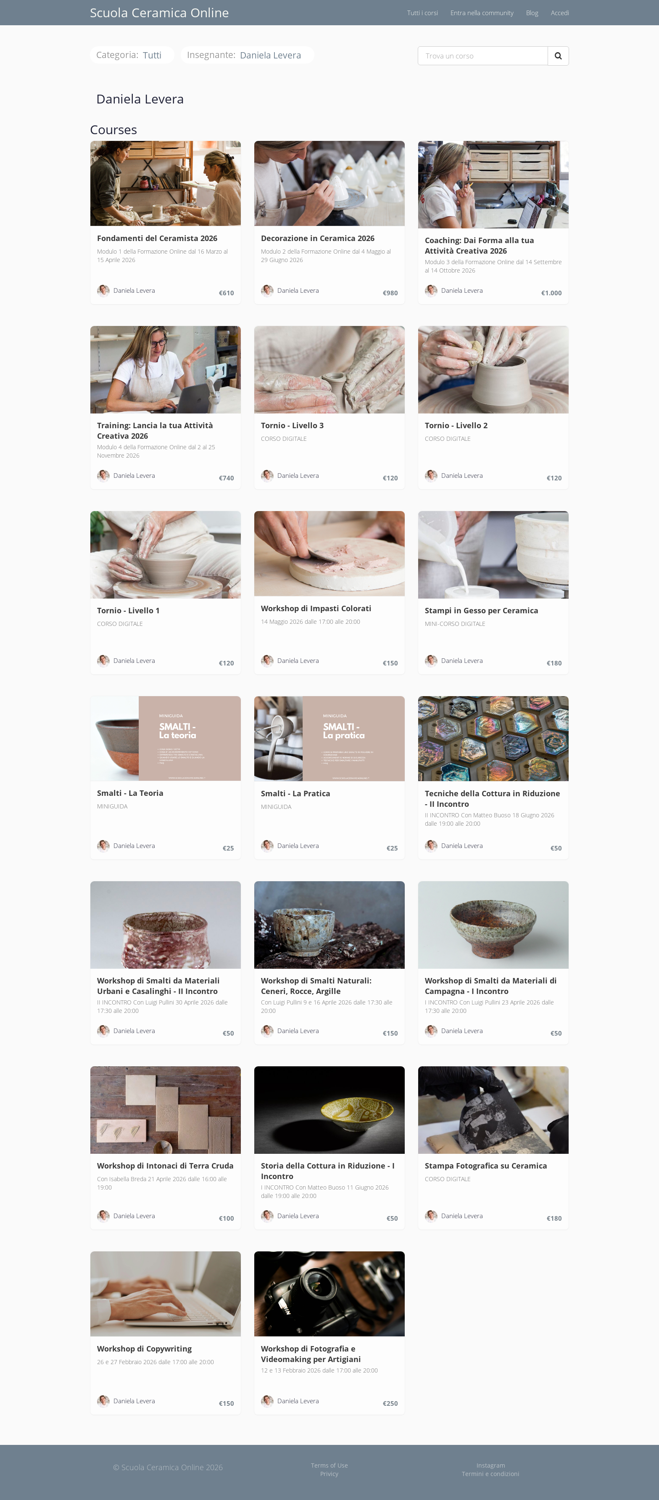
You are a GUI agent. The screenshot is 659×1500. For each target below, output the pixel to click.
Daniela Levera (271, 55)
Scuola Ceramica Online (159, 12)
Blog (532, 12)
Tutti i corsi (422, 12)
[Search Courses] (558, 56)
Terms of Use (329, 1465)
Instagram (491, 1465)
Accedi (560, 12)
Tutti (153, 55)
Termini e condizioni (490, 1474)
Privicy (329, 1474)
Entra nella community (482, 12)
